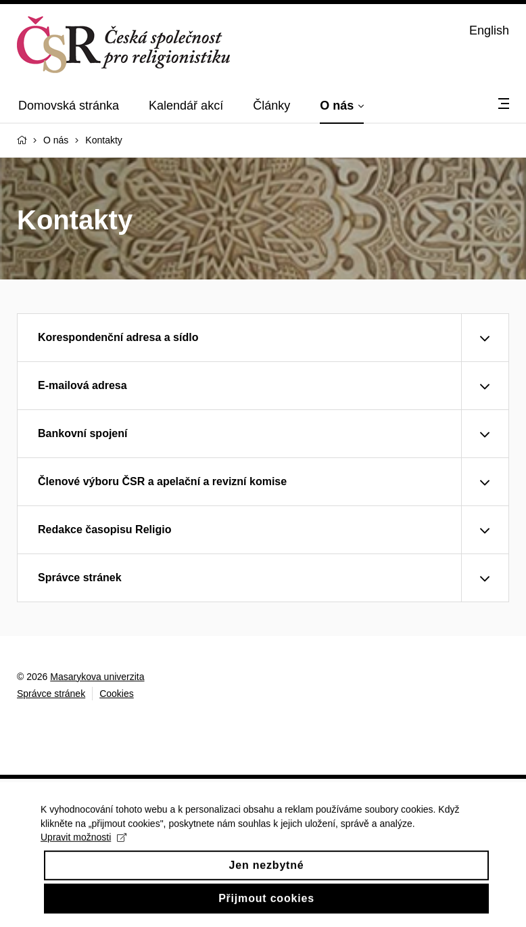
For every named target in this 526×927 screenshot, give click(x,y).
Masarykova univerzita (97, 676)
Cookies (116, 693)
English (489, 30)
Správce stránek (51, 693)
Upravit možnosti (83, 845)
